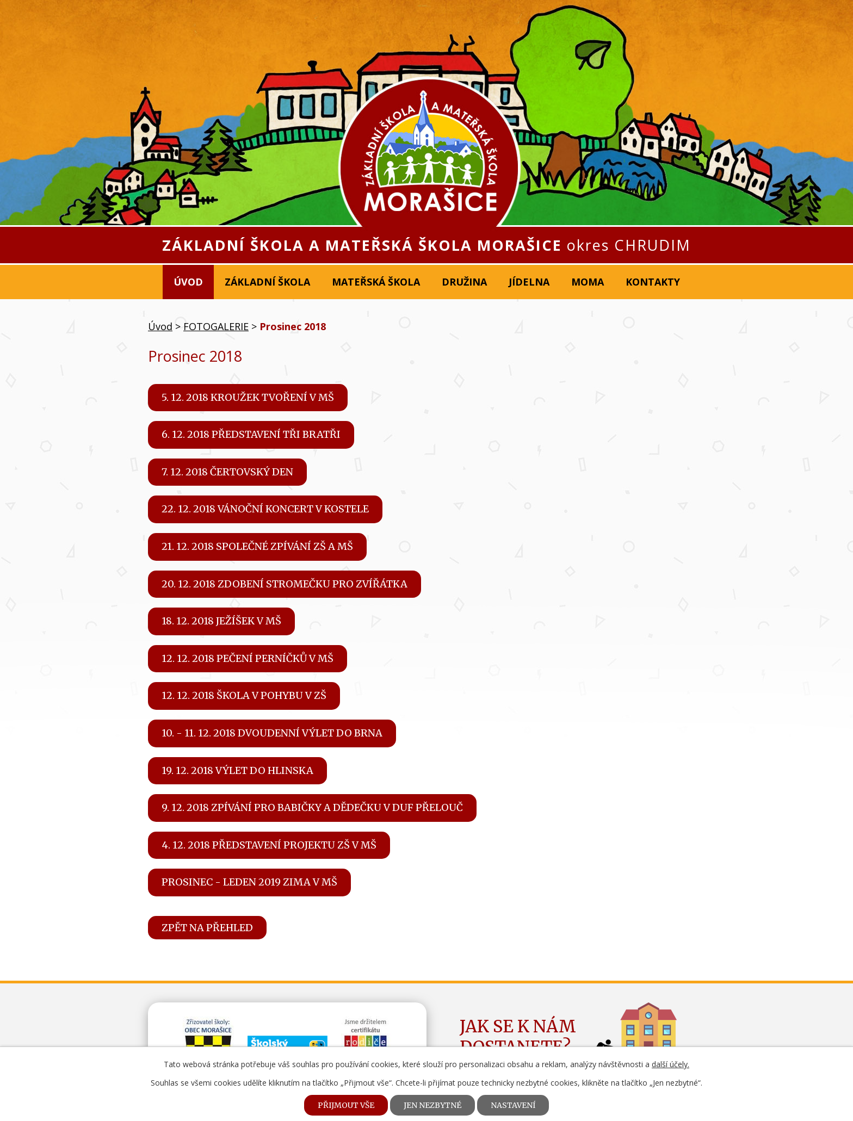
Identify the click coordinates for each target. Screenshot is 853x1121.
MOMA (587, 281)
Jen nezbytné (432, 1105)
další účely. (670, 1064)
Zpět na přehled (207, 927)
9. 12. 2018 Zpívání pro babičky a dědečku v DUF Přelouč (312, 807)
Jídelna (529, 281)
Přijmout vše (346, 1105)
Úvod (188, 281)
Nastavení (513, 1105)
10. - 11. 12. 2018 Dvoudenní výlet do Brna (272, 733)
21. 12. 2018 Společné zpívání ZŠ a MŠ (257, 546)
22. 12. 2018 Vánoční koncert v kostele (265, 509)
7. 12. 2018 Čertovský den (227, 472)
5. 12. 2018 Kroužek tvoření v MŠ (248, 397)
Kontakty (653, 281)
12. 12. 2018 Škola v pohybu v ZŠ (244, 695)
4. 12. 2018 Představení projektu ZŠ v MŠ (269, 845)
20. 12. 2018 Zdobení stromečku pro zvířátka (284, 584)
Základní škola (267, 281)
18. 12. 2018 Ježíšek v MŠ (221, 621)
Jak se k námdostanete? (518, 1036)
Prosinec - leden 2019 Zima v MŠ (249, 882)
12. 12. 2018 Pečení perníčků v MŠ (247, 658)
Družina (464, 281)
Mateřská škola (376, 281)
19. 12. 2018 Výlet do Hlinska (237, 770)
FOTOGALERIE (216, 326)
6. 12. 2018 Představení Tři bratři (251, 434)
